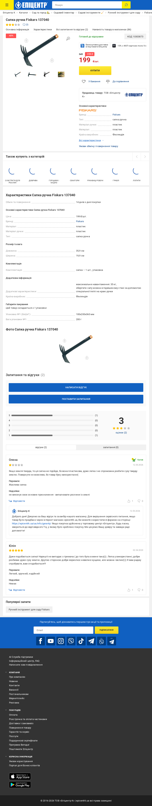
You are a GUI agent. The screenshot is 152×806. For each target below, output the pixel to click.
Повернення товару (20, 727)
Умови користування (21, 761)
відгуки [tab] (39, 447)
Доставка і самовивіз (21, 723)
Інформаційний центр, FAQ (24, 661)
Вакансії (14, 689)
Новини (13, 681)
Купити (95, 70)
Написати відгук (76, 387)
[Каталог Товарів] (7, 5)
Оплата (13, 714)
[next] (145, 156)
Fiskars (116, 114)
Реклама (14, 702)
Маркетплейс (17, 698)
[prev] (136, 156)
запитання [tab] (109, 447)
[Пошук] (126, 5)
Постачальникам (19, 694)
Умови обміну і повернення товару (98, 146)
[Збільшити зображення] (68, 38)
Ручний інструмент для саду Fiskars (29, 609)
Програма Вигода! (19, 744)
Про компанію (17, 677)
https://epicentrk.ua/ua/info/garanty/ (31, 523)
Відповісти (17, 501)
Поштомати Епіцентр (21, 749)
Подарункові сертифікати (23, 740)
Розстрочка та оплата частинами (28, 719)
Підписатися (107, 630)
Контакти (14, 685)
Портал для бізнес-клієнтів (24, 765)
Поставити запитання (76, 399)
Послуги (13, 736)
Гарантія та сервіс (19, 731)
